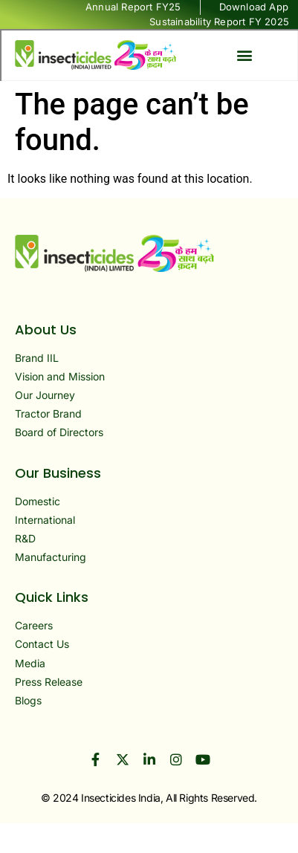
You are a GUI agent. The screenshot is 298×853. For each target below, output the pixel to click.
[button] (244, 55)
